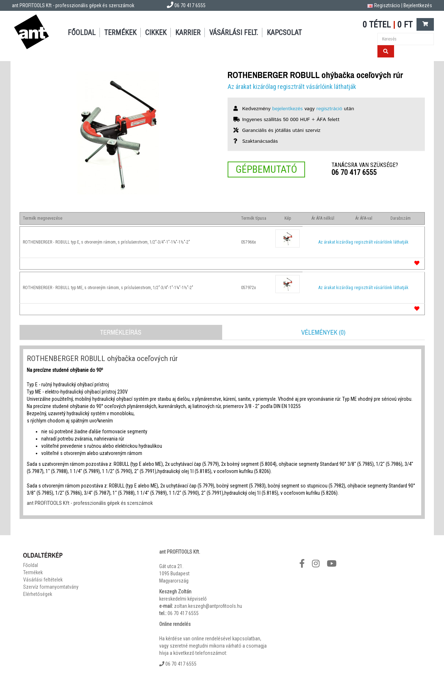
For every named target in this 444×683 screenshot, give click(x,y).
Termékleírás (120, 332)
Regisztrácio (387, 5)
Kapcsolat (284, 32)
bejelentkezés (287, 108)
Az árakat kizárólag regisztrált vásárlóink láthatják (292, 86)
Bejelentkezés (417, 5)
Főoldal (82, 32)
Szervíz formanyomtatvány (51, 587)
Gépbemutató (266, 169)
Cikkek (155, 32)
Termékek (120, 32)
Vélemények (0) (323, 332)
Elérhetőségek (37, 594)
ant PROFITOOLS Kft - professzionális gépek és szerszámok (73, 5)
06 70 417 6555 (354, 172)
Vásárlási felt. (233, 32)
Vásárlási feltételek (43, 580)
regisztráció (329, 108)
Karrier (187, 32)
